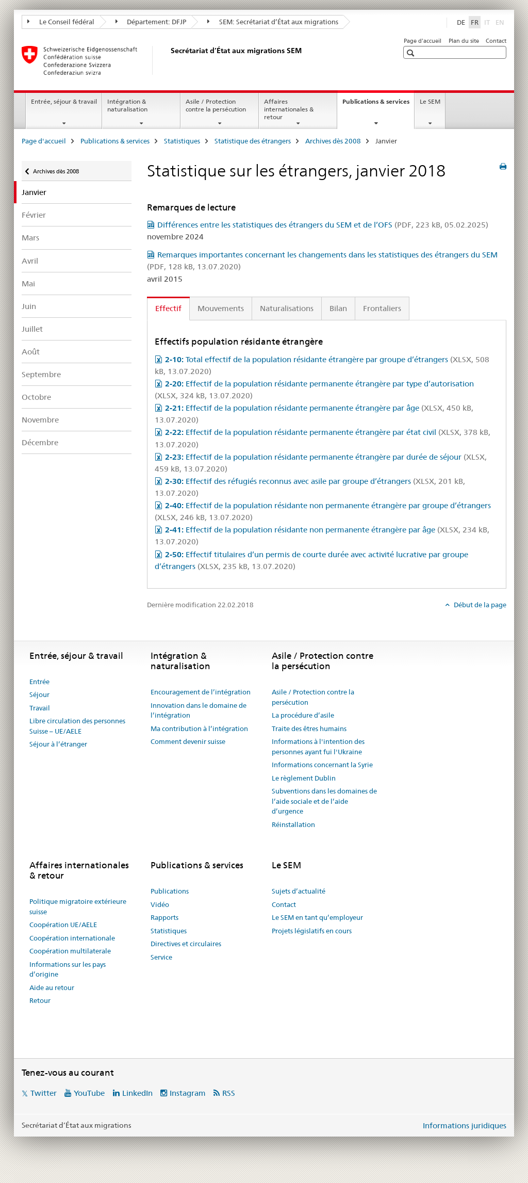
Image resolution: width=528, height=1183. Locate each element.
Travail (39, 708)
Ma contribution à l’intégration (199, 728)
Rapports (164, 917)
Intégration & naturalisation (127, 105)
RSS (228, 1093)
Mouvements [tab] (220, 308)
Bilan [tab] (338, 308)
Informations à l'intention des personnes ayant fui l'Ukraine (318, 746)
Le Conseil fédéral (60, 21)
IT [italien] (488, 21)
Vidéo (160, 904)
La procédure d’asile (303, 715)
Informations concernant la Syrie (322, 764)
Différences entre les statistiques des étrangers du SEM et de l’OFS (322, 225)
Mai (28, 283)
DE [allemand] (461, 22)
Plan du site (464, 40)
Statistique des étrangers (252, 141)
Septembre (41, 374)
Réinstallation (293, 824)
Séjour (39, 694)
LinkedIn (137, 1093)
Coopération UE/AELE (63, 924)
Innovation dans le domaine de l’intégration (198, 710)
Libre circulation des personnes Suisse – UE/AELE (77, 726)
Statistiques (182, 141)
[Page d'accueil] (169, 60)
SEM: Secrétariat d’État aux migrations (272, 21)
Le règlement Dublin (304, 778)
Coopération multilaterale (70, 951)
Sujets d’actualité (298, 891)
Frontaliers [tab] (382, 308)
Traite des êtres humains (309, 728)
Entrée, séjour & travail (64, 101)
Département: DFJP (151, 21)
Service (161, 957)
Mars (30, 237)
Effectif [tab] (168, 308)
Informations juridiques (464, 1125)
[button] (412, 52)
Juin (29, 306)
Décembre (40, 442)
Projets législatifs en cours (312, 931)
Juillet (32, 329)
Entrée (39, 681)
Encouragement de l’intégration (201, 692)
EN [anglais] (501, 21)
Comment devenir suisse (188, 741)
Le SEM (430, 101)
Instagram (188, 1093)
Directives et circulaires (186, 943)
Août (31, 351)
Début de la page (479, 605)
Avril (30, 261)
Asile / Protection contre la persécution (216, 105)
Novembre (40, 420)
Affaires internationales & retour (289, 109)
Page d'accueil (422, 40)
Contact (496, 40)
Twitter (43, 1093)
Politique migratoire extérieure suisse (77, 906)
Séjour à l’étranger (58, 744)
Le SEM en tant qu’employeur (317, 917)
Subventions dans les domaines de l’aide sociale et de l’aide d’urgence (324, 801)
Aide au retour (51, 987)
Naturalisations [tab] (287, 308)
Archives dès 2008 (333, 141)
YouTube (89, 1093)
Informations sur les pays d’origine (67, 969)
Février (34, 215)
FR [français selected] (474, 22)
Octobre (36, 397)
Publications (170, 891)
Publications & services (378, 104)
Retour (40, 1000)
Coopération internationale (72, 938)
